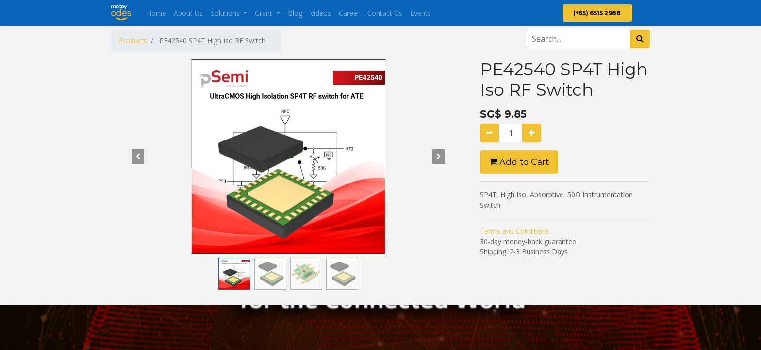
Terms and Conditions (514, 231)
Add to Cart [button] (519, 162)
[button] (138, 156)
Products (133, 40)
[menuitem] (156, 13)
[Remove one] (489, 133)
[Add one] (531, 133)
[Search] (640, 39)
